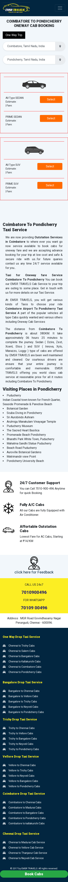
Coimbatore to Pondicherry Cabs (24, 818)
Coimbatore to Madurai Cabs (22, 807)
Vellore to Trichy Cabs (18, 770)
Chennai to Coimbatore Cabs (22, 666)
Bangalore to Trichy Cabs (20, 701)
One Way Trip (14, 35)
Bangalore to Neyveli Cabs (20, 706)
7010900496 (34, 592)
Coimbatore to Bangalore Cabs (23, 812)
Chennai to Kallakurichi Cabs (22, 661)
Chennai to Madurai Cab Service (24, 842)
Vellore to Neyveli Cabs (18, 775)
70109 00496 (34, 607)
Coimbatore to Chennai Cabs (22, 802)
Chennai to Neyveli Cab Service (23, 858)
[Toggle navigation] (60, 8)
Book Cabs (34, 874)
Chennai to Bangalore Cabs (21, 656)
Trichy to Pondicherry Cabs (21, 749)
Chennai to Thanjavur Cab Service (25, 852)
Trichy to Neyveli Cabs (18, 743)
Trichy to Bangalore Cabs (20, 738)
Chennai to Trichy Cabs (19, 645)
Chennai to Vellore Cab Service (23, 847)
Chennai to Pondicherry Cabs (22, 672)
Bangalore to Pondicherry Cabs (23, 712)
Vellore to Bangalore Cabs (20, 781)
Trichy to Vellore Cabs (18, 733)
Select (51, 99)
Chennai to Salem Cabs (19, 650)
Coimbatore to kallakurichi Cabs (24, 823)
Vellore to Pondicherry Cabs (21, 786)
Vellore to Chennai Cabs (19, 765)
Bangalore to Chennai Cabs (21, 691)
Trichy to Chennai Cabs (19, 728)
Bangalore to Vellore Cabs (20, 696)
